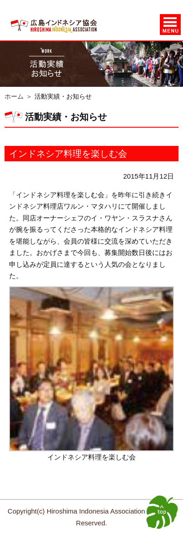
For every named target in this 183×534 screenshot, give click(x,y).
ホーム (14, 96)
